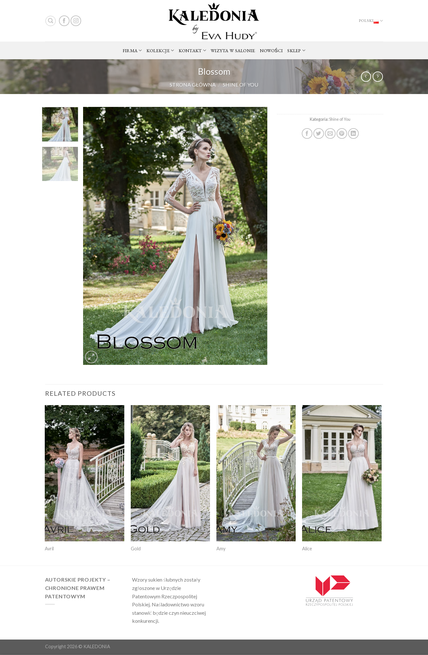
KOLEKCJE (160, 50)
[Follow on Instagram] (76, 20)
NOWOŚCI (271, 50)
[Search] (50, 21)
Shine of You (240, 84)
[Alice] (342, 473)
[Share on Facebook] (307, 133)
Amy (220, 548)
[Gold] (170, 473)
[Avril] (84, 473)
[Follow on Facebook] (64, 20)
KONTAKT (192, 50)
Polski (371, 21)
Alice (307, 548)
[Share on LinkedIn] (353, 133)
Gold (136, 548)
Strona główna (193, 84)
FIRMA (132, 50)
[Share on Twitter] (318, 133)
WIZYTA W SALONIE (233, 50)
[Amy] (256, 473)
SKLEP (296, 50)
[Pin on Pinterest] (342, 133)
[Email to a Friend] (330, 133)
